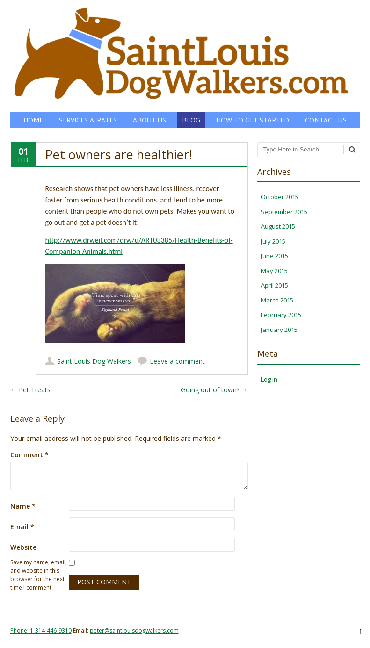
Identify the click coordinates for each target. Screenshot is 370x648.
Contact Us (326, 119)
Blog (191, 119)
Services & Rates (88, 119)
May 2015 (274, 270)
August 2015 (278, 226)
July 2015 (273, 241)
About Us (149, 119)
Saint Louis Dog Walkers (94, 361)
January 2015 (279, 329)
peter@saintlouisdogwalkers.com (134, 630)
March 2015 (277, 300)
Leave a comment (177, 361)
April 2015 (274, 285)
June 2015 (274, 256)
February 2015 (281, 314)
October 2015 (279, 197)
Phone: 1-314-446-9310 (41, 630)
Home (33, 119)
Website (23, 547)
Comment (29, 454)
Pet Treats (30, 389)
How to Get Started (252, 119)
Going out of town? (214, 389)
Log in (269, 379)
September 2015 (284, 212)
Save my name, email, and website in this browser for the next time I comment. (38, 574)
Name (23, 506)
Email (22, 526)
